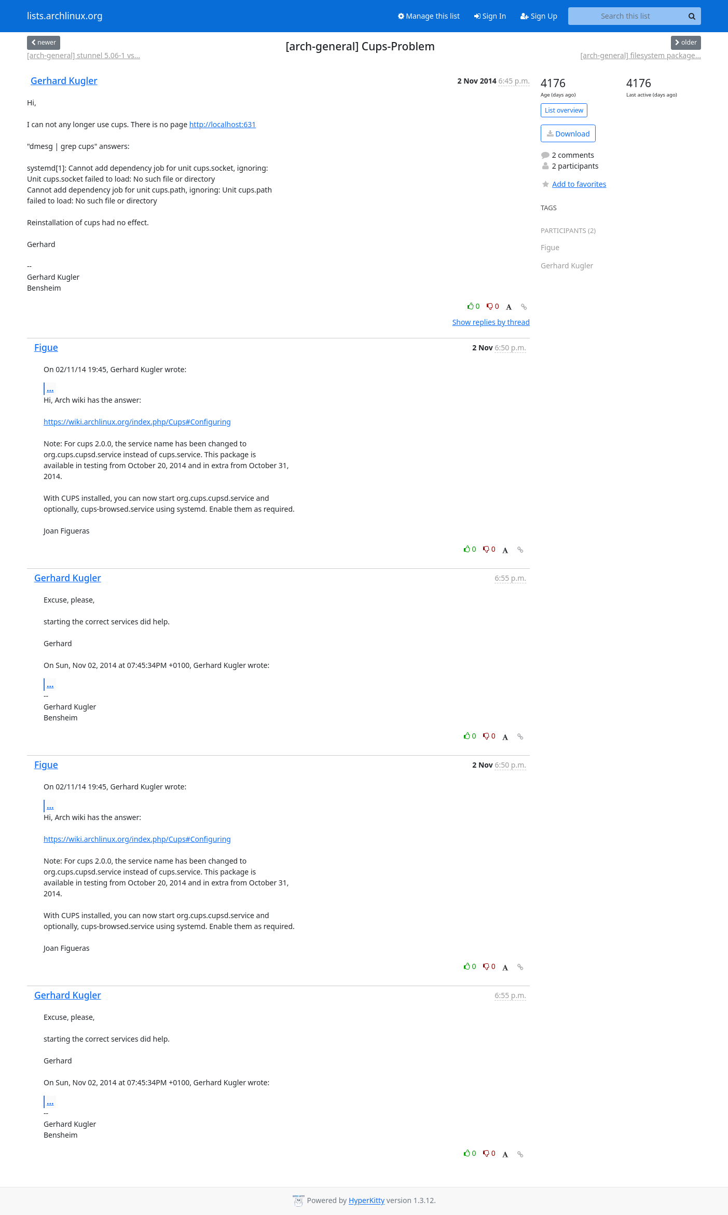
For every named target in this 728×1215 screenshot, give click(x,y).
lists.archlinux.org (65, 16)
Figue (46, 347)
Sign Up (538, 16)
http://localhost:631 (222, 124)
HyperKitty (366, 1201)
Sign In (490, 16)
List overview (564, 110)
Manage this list (429, 16)
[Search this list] (625, 16)
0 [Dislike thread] (493, 306)
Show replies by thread (491, 322)
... (50, 388)
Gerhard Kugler (64, 80)
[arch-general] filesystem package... (640, 55)
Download (568, 134)
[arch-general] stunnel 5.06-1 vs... (83, 55)
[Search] (691, 16)
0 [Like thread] (475, 306)
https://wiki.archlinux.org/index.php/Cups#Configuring (137, 422)
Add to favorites (573, 184)
